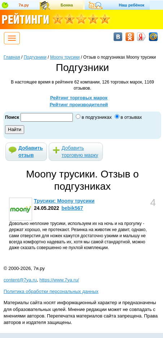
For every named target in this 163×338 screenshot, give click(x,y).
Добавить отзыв (30, 151)
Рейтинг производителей (79, 104)
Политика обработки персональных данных (51, 291)
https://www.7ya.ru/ (59, 280)
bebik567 (72, 208)
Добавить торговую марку (80, 151)
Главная (12, 57)
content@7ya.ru (20, 280)
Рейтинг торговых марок (78, 97)
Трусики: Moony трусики (64, 201)
